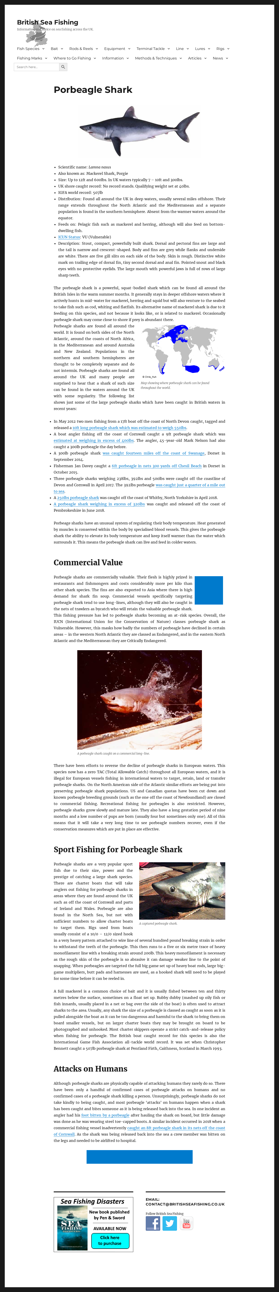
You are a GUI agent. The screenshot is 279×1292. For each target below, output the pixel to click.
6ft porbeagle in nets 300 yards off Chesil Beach (156, 466)
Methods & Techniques (156, 58)
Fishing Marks (29, 58)
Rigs (220, 49)
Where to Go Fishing (72, 58)
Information (113, 58)
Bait (54, 49)
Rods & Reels (81, 49)
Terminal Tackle (151, 49)
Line (180, 49)
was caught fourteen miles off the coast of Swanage (153, 453)
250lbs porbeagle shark (78, 497)
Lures (200, 49)
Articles (194, 58)
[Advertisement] (210, 591)
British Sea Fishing (47, 22)
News (218, 58)
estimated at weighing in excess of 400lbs (94, 440)
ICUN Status (69, 237)
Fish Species (28, 49)
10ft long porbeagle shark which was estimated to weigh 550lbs (129, 427)
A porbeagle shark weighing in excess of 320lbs (99, 504)
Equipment (114, 49)
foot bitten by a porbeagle (105, 1115)
